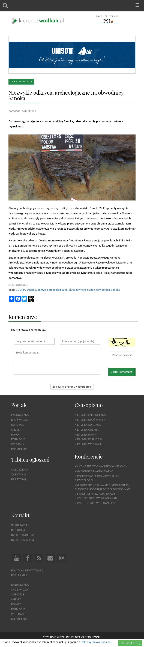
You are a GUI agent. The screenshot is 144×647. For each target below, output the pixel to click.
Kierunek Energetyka (90, 415)
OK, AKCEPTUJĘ (131, 643)
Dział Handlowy (23, 535)
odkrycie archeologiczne (52, 289)
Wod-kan (17, 444)
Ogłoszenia (19, 469)
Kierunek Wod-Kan (88, 444)
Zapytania (18, 474)
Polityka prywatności (27, 570)
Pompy (16, 434)
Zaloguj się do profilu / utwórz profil (72, 386)
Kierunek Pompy (86, 434)
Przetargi (18, 479)
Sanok (91, 289)
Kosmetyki (19, 449)
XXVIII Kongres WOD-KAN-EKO (95, 503)
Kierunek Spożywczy (90, 419)
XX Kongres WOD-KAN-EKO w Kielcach (101, 466)
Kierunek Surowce (88, 424)
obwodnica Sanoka (108, 289)
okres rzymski (77, 289)
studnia (31, 289)
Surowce (17, 424)
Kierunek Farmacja (89, 439)
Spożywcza (19, 419)
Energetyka (20, 415)
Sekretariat (20, 525)
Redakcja (18, 530)
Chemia (16, 429)
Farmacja (18, 439)
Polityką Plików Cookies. (96, 642)
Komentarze (22, 316)
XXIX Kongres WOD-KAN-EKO (94, 471)
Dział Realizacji (23, 540)
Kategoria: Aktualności (22, 111)
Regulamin (19, 575)
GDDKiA (21, 289)
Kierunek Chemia (86, 429)
